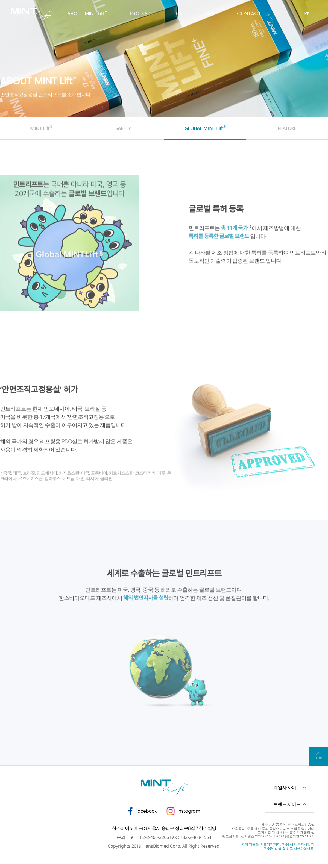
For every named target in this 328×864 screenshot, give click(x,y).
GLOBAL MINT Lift (205, 127)
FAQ (209, 13)
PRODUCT (141, 13)
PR (178, 13)
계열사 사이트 (286, 787)
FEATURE (287, 128)
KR (307, 14)
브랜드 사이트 (286, 804)
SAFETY (123, 128)
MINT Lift (41, 127)
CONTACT (249, 13)
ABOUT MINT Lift (87, 13)
